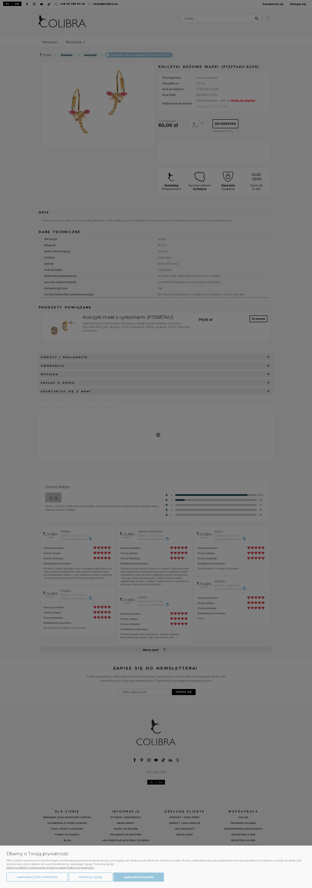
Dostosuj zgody (90, 877)
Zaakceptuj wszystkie (139, 877)
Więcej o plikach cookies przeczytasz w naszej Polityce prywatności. (50, 867)
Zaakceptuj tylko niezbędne (37, 877)
